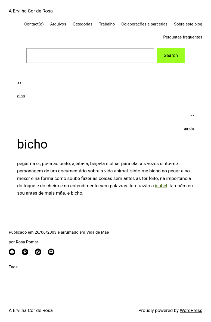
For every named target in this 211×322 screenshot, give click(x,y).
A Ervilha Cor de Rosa (31, 11)
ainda (189, 128)
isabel (161, 185)
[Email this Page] (51, 252)
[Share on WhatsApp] (38, 252)
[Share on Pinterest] (25, 252)
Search (171, 55)
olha (21, 96)
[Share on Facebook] (12, 252)
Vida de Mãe (97, 232)
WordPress (191, 310)
